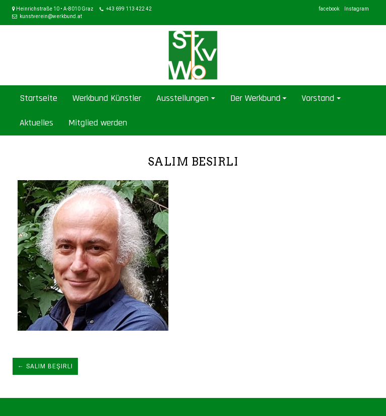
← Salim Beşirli (45, 366)
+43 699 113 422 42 (129, 9)
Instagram (356, 9)
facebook (329, 9)
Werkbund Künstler (106, 98)
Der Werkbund (255, 98)
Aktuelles (36, 122)
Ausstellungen (182, 98)
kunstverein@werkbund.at (51, 16)
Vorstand (318, 98)
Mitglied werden (97, 122)
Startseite (38, 98)
